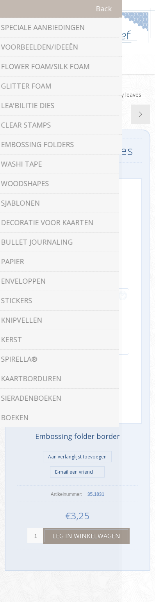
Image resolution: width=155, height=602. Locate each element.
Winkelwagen (87, 64)
